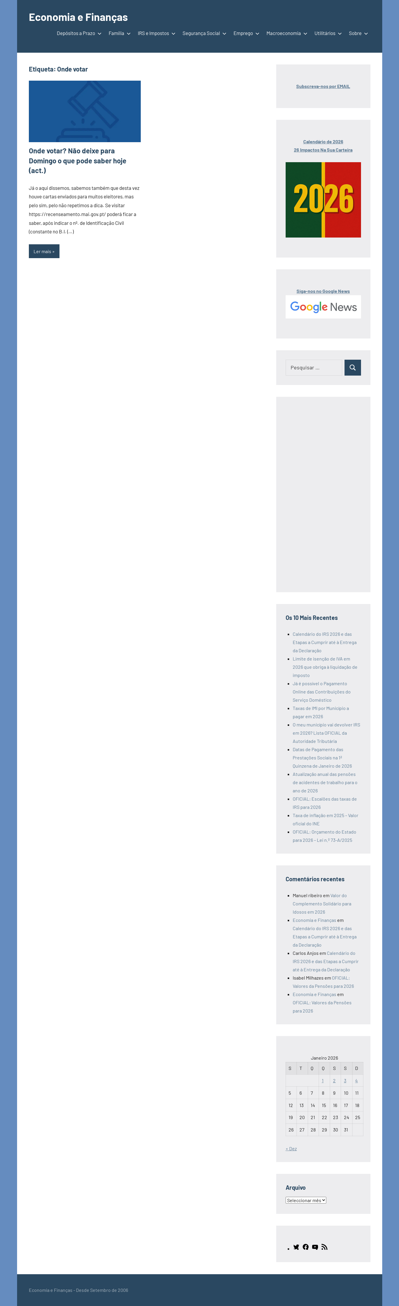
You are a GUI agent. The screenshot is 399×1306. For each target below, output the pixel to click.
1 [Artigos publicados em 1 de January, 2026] (323, 1080)
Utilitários (327, 33)
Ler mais (42, 251)
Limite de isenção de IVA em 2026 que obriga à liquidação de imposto (325, 667)
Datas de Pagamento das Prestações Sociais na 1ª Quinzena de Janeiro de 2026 (322, 757)
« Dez (291, 1148)
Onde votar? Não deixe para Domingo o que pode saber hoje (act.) (77, 160)
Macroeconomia (285, 33)
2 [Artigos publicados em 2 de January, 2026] (334, 1080)
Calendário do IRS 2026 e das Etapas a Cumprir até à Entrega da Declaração (325, 642)
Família (118, 33)
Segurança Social (203, 33)
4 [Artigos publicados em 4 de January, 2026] (356, 1080)
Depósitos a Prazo (78, 33)
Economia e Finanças (78, 16)
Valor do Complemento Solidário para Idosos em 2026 (322, 903)
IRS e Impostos (155, 33)
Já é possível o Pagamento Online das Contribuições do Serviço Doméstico (322, 692)
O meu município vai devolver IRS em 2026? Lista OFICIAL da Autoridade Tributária (326, 733)
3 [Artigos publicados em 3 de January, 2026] (345, 1080)
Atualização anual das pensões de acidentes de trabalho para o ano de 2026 (325, 782)
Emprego (245, 33)
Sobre (357, 33)
